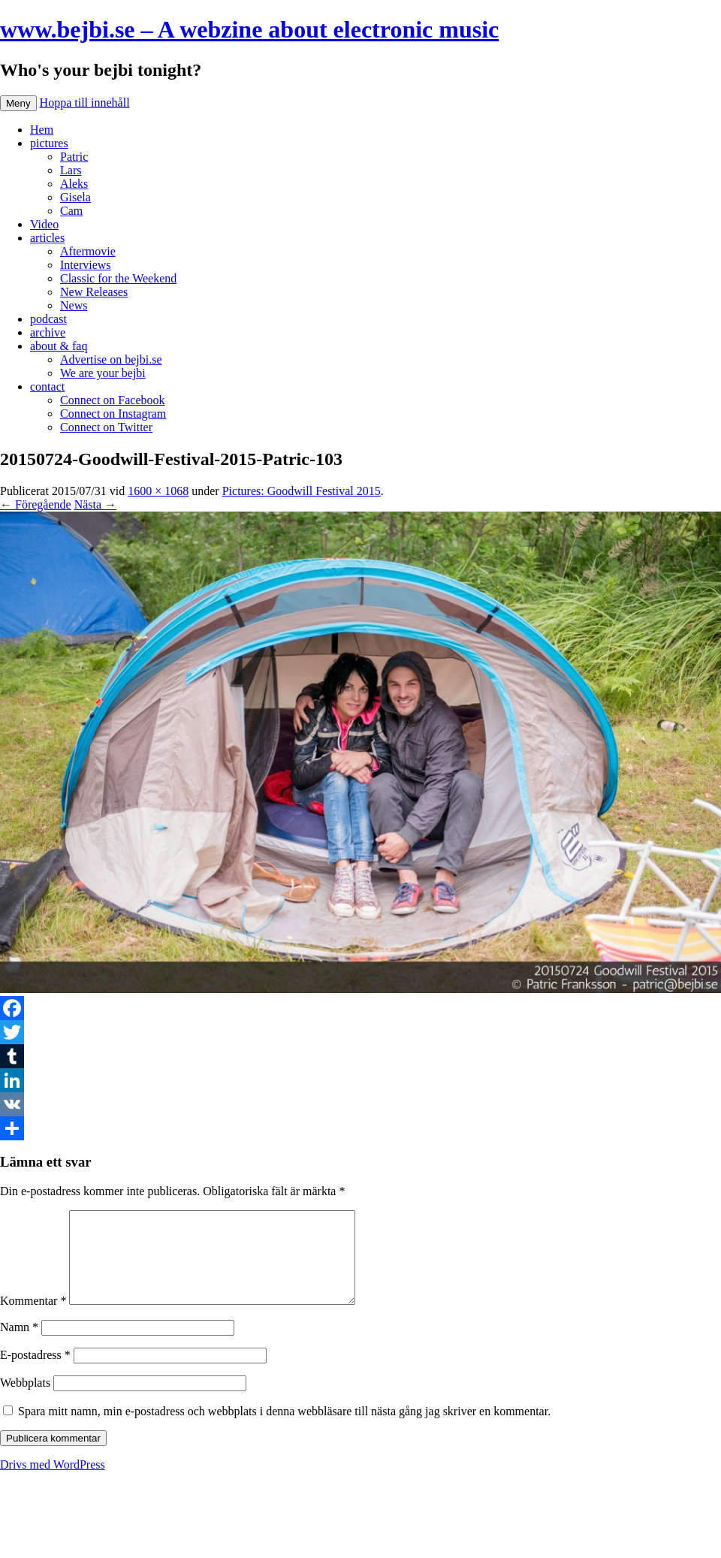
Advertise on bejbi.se (111, 359)
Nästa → (95, 504)
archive (47, 332)
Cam (71, 210)
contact (47, 386)
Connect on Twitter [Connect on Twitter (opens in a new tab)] (106, 427)
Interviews (85, 264)
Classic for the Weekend (118, 278)
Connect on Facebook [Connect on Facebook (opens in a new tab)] (112, 400)
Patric (74, 156)
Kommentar (33, 1318)
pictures (49, 143)
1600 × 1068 (158, 491)
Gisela (75, 197)
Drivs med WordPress (52, 1482)
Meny (18, 103)
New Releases (94, 291)
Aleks (74, 183)
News (73, 305)
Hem (41, 129)
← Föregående (35, 504)
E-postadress (35, 1372)
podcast (48, 319)
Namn (19, 1345)
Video (44, 224)
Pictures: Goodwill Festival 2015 (301, 491)
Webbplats (25, 1400)
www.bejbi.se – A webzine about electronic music (249, 29)
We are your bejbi (103, 373)
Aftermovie (88, 251)
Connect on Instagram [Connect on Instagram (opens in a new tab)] (113, 413)
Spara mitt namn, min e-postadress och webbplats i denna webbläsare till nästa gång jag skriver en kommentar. (284, 1429)
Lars (70, 170)
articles (47, 237)
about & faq (58, 346)
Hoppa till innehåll (85, 102)
